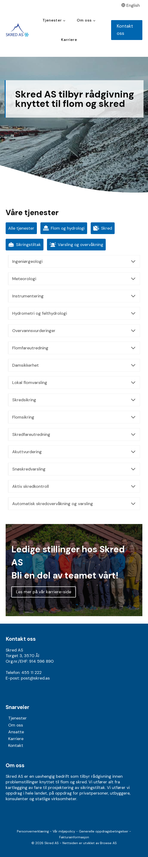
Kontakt (15, 745)
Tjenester (17, 718)
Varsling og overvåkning (76, 244)
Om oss (15, 725)
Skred (102, 228)
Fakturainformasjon (74, 837)
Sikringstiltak (24, 244)
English (130, 5)
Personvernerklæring (33, 831)
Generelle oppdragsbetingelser (103, 831)
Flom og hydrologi (64, 228)
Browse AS (108, 843)
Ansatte (16, 731)
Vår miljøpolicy (64, 831)
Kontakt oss (125, 29)
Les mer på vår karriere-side (43, 592)
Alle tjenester (21, 228)
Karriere (69, 39)
